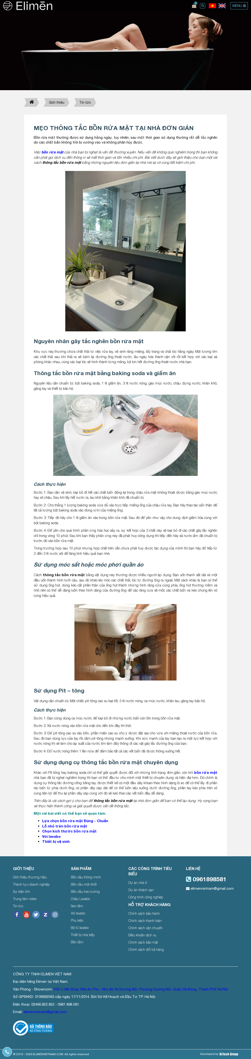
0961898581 (206, 879)
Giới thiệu (56, 102)
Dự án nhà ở (137, 883)
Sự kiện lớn (21, 891)
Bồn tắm (77, 942)
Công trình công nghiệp (145, 897)
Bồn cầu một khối (84, 884)
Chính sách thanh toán (145, 921)
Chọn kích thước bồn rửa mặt (69, 831)
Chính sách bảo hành (144, 913)
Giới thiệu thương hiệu (30, 877)
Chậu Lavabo (80, 899)
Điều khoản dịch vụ (142, 935)
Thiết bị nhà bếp (82, 935)
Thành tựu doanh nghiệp (31, 884)
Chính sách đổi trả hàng (146, 949)
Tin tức (85, 102)
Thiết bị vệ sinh (56, 841)
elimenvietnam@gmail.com (210, 888)
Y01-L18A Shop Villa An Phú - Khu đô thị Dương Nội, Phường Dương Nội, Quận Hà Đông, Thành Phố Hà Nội (141, 989)
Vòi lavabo (51, 836)
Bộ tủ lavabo (80, 928)
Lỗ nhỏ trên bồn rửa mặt (64, 826)
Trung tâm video (25, 899)
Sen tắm (77, 906)
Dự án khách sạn (141, 890)
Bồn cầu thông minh (86, 877)
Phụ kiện (77, 920)
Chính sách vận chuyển (145, 928)
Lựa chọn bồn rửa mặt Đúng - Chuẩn (75, 821)
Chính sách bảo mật (143, 942)
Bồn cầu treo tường (85, 891)
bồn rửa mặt (52, 152)
